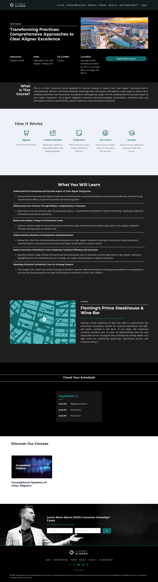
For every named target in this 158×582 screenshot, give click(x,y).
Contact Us (92, 560)
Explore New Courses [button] (126, 58)
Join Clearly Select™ (129, 5)
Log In (144, 5)
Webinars (92, 5)
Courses (60, 5)
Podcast (102, 5)
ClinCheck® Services (75, 5)
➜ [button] (107, 530)
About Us (113, 5)
